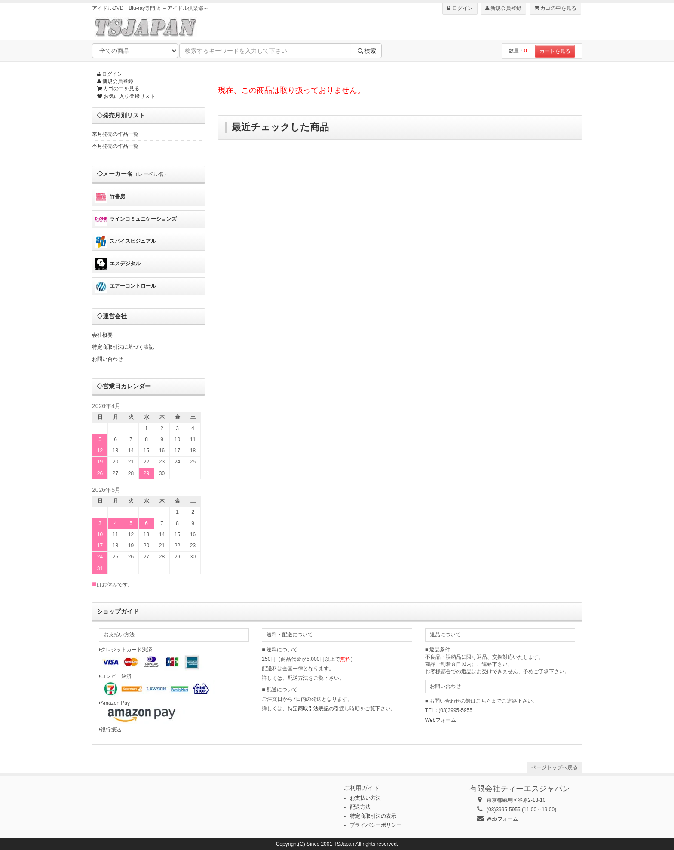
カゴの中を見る (555, 8)
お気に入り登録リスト (126, 96)
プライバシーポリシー (375, 825)
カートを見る (554, 51)
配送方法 (298, 678)
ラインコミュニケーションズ (136, 219)
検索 (366, 50)
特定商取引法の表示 (373, 816)
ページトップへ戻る (554, 767)
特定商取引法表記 (308, 709)
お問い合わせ (107, 359)
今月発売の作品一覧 (115, 146)
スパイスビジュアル (125, 241)
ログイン (459, 8)
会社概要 (102, 335)
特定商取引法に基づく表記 (123, 347)
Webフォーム (440, 720)
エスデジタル (118, 264)
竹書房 (110, 196)
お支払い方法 (365, 798)
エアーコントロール (125, 286)
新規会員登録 (503, 8)
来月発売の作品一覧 (115, 134)
